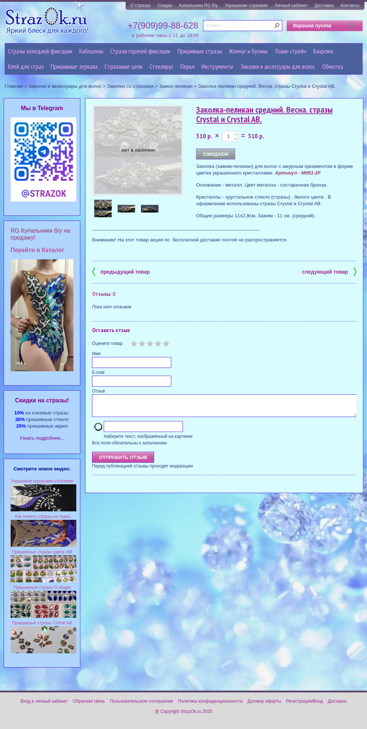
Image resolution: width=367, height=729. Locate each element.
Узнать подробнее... (42, 438)
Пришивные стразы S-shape (42, 587)
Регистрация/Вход (304, 701)
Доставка (324, 5)
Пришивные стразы (199, 51)
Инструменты (217, 66)
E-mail (98, 372)
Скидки (165, 5)
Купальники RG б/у (198, 5)
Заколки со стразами (130, 86)
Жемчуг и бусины (248, 51)
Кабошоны (91, 51)
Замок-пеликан (176, 86)
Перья (187, 66)
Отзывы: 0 (103, 293)
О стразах (140, 5)
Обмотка (332, 66)
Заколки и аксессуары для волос (277, 66)
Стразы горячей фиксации (140, 51)
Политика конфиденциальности (210, 701)
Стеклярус (161, 66)
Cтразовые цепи (123, 66)
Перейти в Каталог (37, 250)
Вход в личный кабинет (44, 701)
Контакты (350, 5)
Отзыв (98, 391)
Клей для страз (26, 66)
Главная (14, 86)
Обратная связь (89, 701)
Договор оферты (264, 701)
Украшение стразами (246, 5)
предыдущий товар (121, 271)
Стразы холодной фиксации (40, 51)
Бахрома (323, 51)
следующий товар (329, 271)
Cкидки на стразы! (42, 400)
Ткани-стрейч (290, 51)
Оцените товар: (107, 343)
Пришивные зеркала (74, 66)
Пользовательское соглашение (141, 701)
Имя (96, 353)
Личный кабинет (291, 5)
